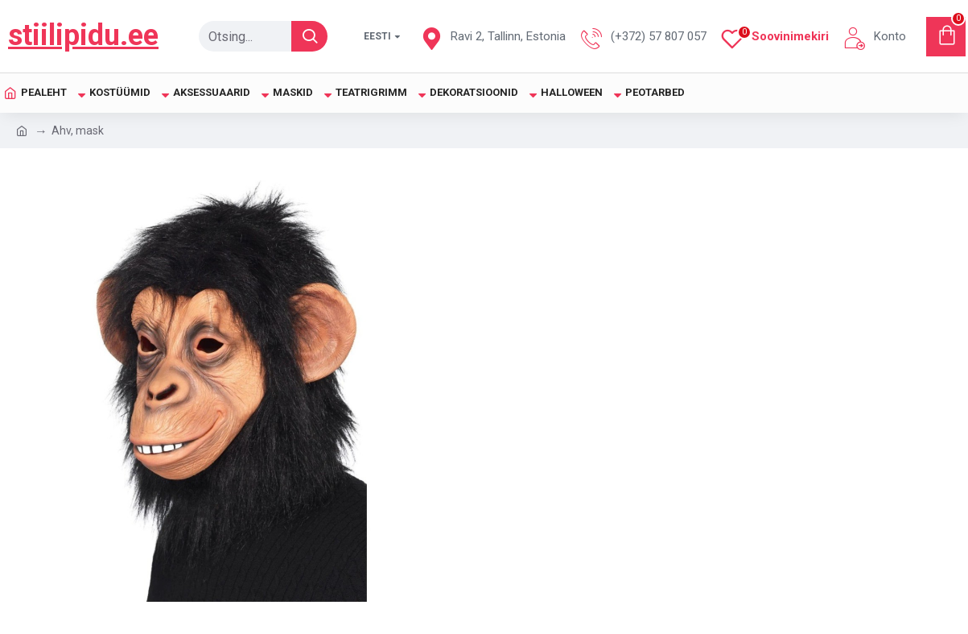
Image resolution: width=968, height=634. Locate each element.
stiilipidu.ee (83, 35)
